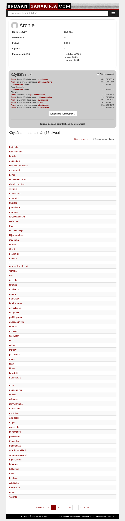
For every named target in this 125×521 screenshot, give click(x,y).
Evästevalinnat (100, 516)
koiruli (12, 175)
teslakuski (13, 221)
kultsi (11, 340)
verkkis (12, 394)
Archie (13, 79)
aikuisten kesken (17, 217)
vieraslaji (13, 271)
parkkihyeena (15, 317)
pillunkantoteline (45, 82)
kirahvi (12, 368)
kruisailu (13, 244)
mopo (12, 422)
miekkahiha (14, 408)
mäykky (12, 350)
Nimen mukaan (81, 139)
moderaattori (15, 193)
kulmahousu (15, 432)
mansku (13, 258)
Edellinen (40, 507)
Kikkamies (14, 469)
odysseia (13, 399)
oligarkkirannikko (17, 184)
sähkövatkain (43, 105)
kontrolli (12, 326)
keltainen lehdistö (17, 179)
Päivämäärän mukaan (103, 139)
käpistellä (13, 373)
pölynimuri (14, 254)
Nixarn (44, 516)
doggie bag (14, 161)
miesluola (13, 331)
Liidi (11, 275)
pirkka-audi (14, 354)
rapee (12, 359)
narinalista (14, 299)
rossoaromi (14, 170)
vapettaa (13, 497)
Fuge (11, 226)
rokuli (11, 473)
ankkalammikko (16, 322)
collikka (12, 345)
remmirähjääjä (16, 404)
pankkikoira (14, 207)
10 (69, 507)
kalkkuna (13, 464)
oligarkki (13, 189)
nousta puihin (15, 390)
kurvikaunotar (15, 303)
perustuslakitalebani (18, 266)
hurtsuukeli (14, 147)
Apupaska (14, 483)
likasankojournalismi (18, 165)
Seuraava (84, 507)
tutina (11, 385)
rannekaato (14, 487)
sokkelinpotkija (16, 230)
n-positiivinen (15, 459)
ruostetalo (13, 413)
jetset (40, 102)
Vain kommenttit (107, 74)
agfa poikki (14, 418)
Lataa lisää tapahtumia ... (62, 114)
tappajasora (43, 100)
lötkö (11, 364)
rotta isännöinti (16, 151)
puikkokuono (15, 436)
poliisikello (14, 427)
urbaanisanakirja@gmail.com (81, 516)
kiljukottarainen (16, 235)
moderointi (14, 198)
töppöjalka (14, 441)
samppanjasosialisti (18, 455)
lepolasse (13, 478)
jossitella (13, 280)
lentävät (13, 285)
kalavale (13, 203)
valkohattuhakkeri (17, 450)
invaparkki (14, 312)
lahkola (12, 156)
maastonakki (15, 446)
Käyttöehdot (113, 516)
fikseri (12, 249)
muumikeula (15, 378)
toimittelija (14, 289)
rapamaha (14, 240)
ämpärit (12, 294)
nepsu (12, 492)
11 (75, 507)
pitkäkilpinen (15, 308)
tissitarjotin (14, 336)
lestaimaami (43, 79)
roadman (13, 212)
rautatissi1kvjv (17, 84)
